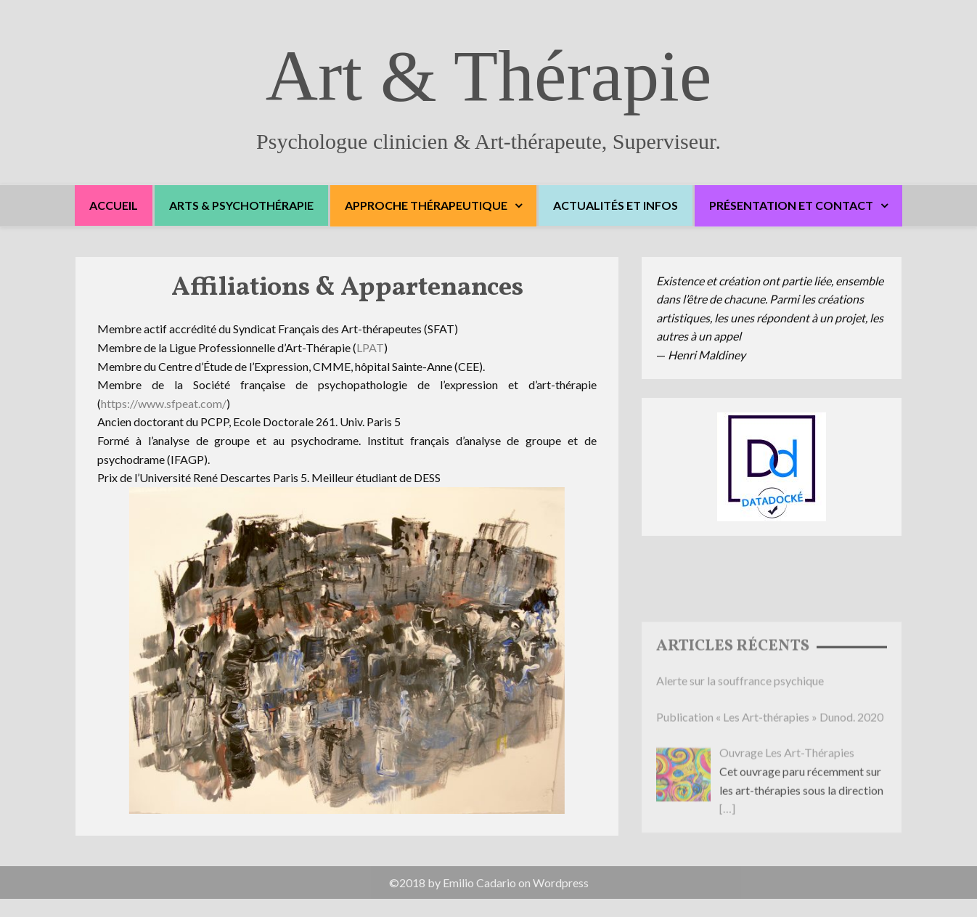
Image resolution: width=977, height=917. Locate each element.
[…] (727, 858)
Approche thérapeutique (426, 205)
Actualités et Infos (615, 205)
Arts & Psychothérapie (241, 205)
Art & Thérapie (489, 76)
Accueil (113, 205)
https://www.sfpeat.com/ (163, 405)
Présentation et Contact (791, 205)
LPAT (370, 349)
